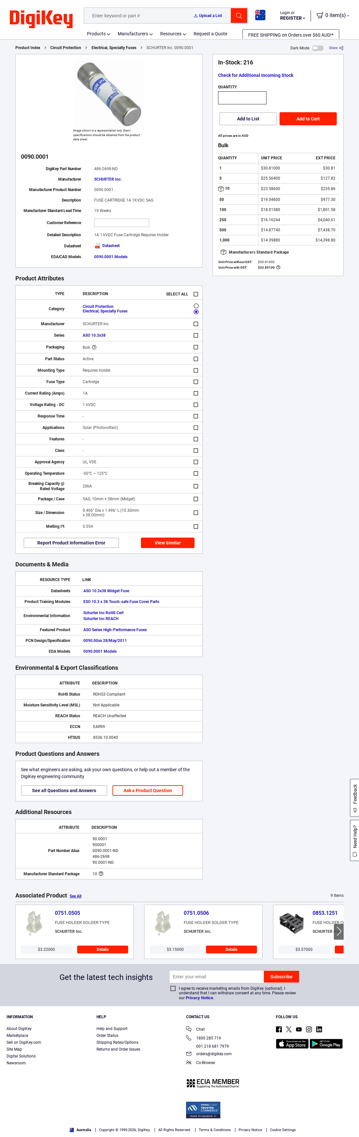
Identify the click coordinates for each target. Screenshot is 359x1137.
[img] (41, 19)
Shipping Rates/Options (117, 1042)
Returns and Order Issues (118, 1049)
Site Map (14, 1049)
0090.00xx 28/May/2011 (105, 640)
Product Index (27, 47)
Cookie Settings (283, 1130)
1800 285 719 (203, 1039)
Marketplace (17, 1035)
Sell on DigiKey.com (24, 1042)
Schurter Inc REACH (100, 618)
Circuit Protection (65, 47)
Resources (170, 33)
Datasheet (107, 245)
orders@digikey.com (209, 1054)
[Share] (336, 47)
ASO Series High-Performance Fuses (115, 630)
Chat (195, 1030)
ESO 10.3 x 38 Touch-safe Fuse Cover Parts (121, 601)
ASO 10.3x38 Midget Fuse (106, 591)
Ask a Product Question (148, 790)
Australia (80, 1130)
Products (96, 33)
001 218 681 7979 (207, 1046)
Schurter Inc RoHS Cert (103, 613)
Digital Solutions (21, 1056)
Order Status (107, 1035)
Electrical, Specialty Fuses (114, 47)
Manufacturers (133, 33)
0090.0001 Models (111, 257)
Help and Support (112, 1028)
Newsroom (16, 1063)
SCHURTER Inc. (108, 179)
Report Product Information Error (71, 542)
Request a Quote (210, 33)
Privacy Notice (199, 997)
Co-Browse (200, 1063)
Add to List (248, 118)
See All (75, 896)
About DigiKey (19, 1028)
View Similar (168, 542)
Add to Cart (308, 118)
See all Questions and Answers (64, 790)
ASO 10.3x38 (94, 335)
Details (103, 949)
